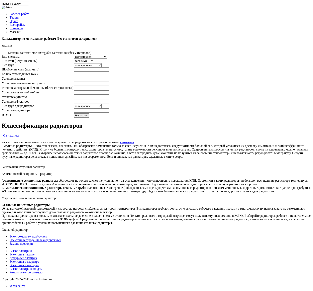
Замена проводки (21, 243)
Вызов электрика (21, 250)
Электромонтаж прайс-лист (28, 236)
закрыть (7, 45)
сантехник (127, 142)
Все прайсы (17, 24)
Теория (14, 17)
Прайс (14, 21)
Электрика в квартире (24, 261)
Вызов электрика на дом (26, 268)
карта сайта (17, 286)
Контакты (16, 28)
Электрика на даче (22, 254)
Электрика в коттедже (24, 265)
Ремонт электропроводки (27, 272)
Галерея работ (19, 14)
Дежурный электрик (23, 258)
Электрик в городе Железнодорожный (35, 240)
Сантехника (11, 135)
